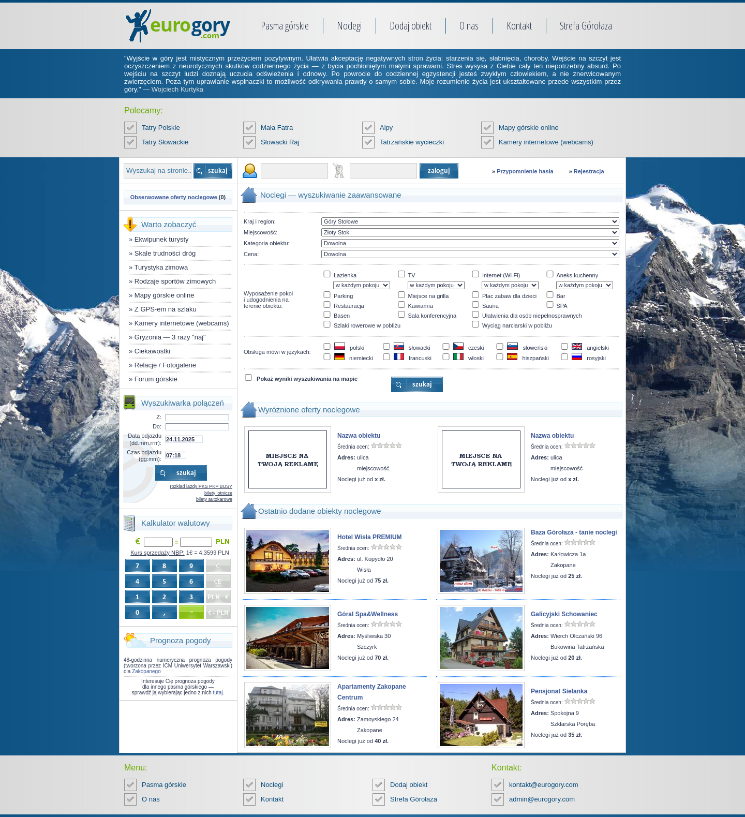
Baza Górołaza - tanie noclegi (574, 532)
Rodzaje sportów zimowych (175, 281)
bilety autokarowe (214, 499)
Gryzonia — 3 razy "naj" (170, 337)
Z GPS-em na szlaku (166, 309)
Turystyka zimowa (161, 267)
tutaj (218, 692)
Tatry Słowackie (165, 142)
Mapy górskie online (529, 127)
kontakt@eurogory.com (543, 785)
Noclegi (349, 26)
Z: (158, 417)
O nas (469, 26)
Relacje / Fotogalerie (165, 365)
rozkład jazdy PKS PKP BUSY (201, 486)
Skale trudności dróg (165, 253)
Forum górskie (156, 379)
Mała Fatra (277, 127)
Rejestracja (589, 171)
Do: (157, 426)
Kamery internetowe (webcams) (546, 142)
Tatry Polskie (161, 127)
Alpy (386, 127)
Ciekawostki (152, 351)
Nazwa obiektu (358, 435)
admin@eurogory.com (542, 799)
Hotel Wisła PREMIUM (369, 537)
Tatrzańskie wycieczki (412, 142)
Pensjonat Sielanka (559, 691)
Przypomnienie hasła (525, 171)
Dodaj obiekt (410, 26)
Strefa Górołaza (586, 26)
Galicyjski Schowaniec (564, 614)
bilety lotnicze (218, 493)
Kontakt (519, 26)
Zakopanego (146, 671)
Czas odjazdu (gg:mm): (144, 455)
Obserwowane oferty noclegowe (173, 197)
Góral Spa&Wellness (367, 614)
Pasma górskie (285, 26)
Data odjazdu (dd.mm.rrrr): (144, 439)
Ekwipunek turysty (162, 239)
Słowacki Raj (280, 142)
